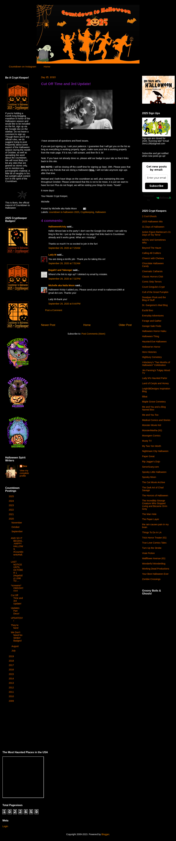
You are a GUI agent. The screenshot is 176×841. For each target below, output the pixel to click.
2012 (12, 687)
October (15, 527)
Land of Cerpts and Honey (155, 383)
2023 (12, 505)
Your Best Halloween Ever (155, 574)
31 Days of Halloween (153, 226)
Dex (25, 466)
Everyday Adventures (153, 315)
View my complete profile (24, 473)
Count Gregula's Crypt (153, 287)
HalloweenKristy (57, 226)
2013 (12, 683)
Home (47, 66)
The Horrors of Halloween (155, 495)
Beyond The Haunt (151, 248)
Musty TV (147, 441)
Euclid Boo (147, 310)
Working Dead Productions (155, 568)
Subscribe (156, 185)
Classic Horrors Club (152, 276)
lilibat (144, 396)
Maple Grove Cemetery (154, 401)
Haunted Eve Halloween (154, 341)
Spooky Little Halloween (154, 472)
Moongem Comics (151, 435)
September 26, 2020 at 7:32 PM (64, 278)
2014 (12, 678)
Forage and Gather (151, 321)
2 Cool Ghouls (149, 216)
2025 (12, 496)
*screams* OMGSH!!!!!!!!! (17, 588)
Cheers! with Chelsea (153, 258)
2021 (12, 514)
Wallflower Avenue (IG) (153, 558)
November (16, 522)
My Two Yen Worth (151, 446)
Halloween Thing (150, 336)
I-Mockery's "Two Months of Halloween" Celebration (156, 363)
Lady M (52, 254)
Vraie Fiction (148, 553)
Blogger (105, 834)
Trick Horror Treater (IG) (154, 537)
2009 (12, 701)
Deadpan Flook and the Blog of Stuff (154, 298)
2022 (12, 509)
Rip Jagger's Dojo (151, 461)
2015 (12, 674)
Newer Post (48, 325)
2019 (12, 656)
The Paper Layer (150, 519)
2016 (12, 669)
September (16, 531)
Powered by (157, 197)
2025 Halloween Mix (152, 221)
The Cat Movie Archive (153, 482)
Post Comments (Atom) (93, 333)
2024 (12, 501)
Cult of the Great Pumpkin (155, 292)
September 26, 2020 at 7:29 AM (64, 248)
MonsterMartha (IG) (152, 430)
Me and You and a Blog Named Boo (154, 408)
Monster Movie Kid (151, 425)
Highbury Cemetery (152, 357)
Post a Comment (53, 310)
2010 (12, 696)
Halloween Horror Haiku (154, 331)
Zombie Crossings (151, 579)
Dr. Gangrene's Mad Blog (155, 305)
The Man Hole (149, 514)
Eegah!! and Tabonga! (60, 270)
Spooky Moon (149, 477)
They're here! (15, 626)
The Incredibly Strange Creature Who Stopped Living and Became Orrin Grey (154, 504)
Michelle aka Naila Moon (61, 285)
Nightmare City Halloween (155, 451)
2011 (12, 692)
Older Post (125, 325)
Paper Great (148, 456)
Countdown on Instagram (22, 66)
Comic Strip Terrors (152, 281)
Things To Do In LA (151, 532)
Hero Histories (149, 352)
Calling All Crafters (151, 253)
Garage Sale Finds (151, 326)
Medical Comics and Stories (156, 420)
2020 (12, 518)
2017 (12, 665)
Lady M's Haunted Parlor (154, 378)
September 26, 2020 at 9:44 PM (64, 303)
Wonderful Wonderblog (153, 563)
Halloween (100, 212)
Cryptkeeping (87, 212)
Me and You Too (150, 415)
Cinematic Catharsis (152, 271)
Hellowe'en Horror (151, 346)
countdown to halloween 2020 (64, 212)
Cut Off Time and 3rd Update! (66, 84)
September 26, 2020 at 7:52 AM (64, 263)
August (15, 646)
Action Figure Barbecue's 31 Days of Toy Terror (156, 233)
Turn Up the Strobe (151, 548)
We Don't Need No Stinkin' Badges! (16, 636)
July (13, 650)
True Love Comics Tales (154, 542)
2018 (12, 660)
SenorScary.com (150, 466)
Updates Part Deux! (15, 611)
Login (5, 826)
